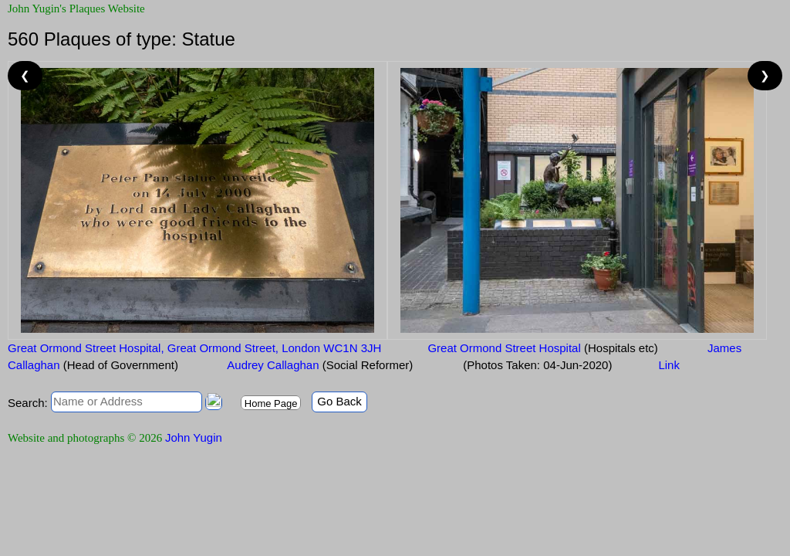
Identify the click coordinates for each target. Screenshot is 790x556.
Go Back (339, 401)
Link (669, 364)
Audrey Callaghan (319, 364)
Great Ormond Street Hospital (542, 347)
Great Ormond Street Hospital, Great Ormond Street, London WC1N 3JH (194, 347)
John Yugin (193, 437)
